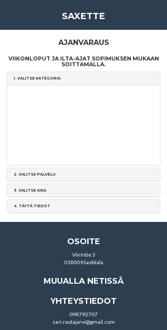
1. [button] (37, 78)
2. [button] (35, 174)
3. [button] (30, 190)
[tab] (83, 78)
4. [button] (32, 206)
